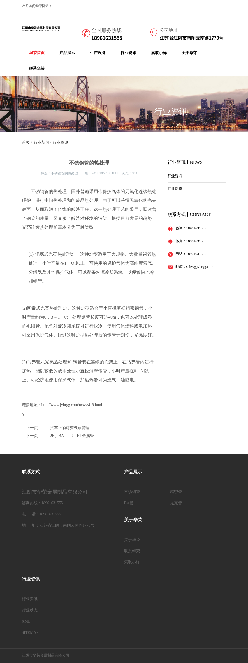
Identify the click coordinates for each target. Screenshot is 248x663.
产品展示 (67, 53)
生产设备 (98, 53)
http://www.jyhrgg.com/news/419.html (71, 405)
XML (26, 621)
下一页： (34, 436)
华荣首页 (37, 53)
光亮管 (176, 503)
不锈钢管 (132, 492)
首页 (26, 142)
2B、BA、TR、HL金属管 (72, 436)
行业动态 (175, 189)
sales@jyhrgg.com (200, 266)
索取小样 (159, 53)
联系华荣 (37, 68)
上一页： (34, 428)
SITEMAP (30, 632)
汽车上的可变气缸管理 (69, 428)
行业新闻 (41, 142)
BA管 (128, 503)
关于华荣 (189, 53)
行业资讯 (128, 53)
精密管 (176, 492)
